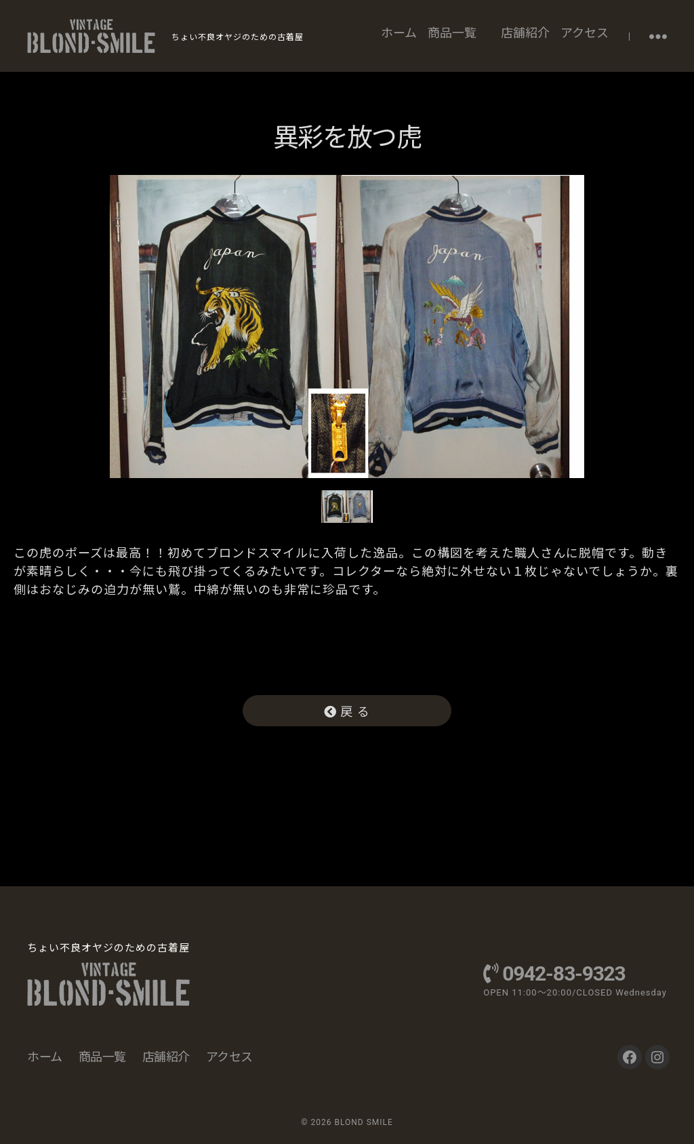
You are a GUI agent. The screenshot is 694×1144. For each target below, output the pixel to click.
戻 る (347, 712)
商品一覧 (452, 33)
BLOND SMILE (363, 1122)
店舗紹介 (525, 33)
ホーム (399, 33)
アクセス (584, 33)
